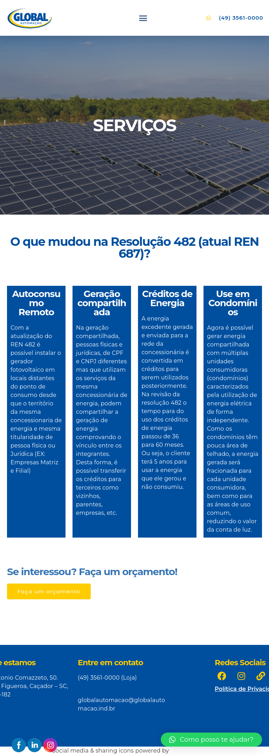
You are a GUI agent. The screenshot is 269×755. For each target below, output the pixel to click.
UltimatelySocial (194, 750)
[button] (143, 18)
